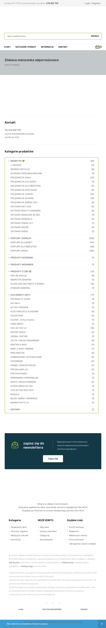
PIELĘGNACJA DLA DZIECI (23, 181)
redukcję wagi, (27, 566)
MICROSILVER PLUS (20, 169)
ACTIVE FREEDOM (19, 307)
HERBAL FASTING (19, 336)
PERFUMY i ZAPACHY (20, 238)
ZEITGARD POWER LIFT (21, 223)
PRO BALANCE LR (19, 369)
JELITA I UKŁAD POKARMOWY (24, 340)
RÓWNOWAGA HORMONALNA (24, 378)
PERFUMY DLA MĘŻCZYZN (23, 246)
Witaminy (14, 394)
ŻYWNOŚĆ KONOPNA (20, 288)
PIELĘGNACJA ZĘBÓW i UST (24, 202)
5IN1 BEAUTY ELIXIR (20, 299)
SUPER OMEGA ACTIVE (21, 386)
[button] (53, 458)
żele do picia (14, 562)
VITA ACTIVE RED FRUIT (22, 390)
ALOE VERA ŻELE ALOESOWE (24, 311)
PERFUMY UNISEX (19, 251)
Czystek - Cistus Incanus (22, 320)
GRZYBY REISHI (18, 332)
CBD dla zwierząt (18, 275)
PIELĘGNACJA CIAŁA (20, 177)
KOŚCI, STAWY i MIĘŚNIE (21, 349)
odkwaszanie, (68, 562)
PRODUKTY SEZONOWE (21, 257)
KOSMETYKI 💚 (17, 161)
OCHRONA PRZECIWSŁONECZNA (26, 173)
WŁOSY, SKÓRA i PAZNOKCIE (23, 398)
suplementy (34, 507)
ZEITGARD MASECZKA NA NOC (25, 215)
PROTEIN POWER (18, 373)
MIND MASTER (17, 353)
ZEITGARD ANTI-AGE (20, 206)
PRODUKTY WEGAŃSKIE (21, 264)
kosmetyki (51, 507)
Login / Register (93, 3)
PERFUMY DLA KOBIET (21, 242)
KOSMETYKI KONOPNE (20, 280)
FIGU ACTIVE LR (18, 328)
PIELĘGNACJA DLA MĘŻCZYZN (25, 186)
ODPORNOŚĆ (16, 361)
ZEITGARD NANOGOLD (21, 219)
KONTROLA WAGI (18, 344)
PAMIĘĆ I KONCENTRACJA (23, 365)
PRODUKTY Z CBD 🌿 (20, 271)
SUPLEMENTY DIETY (20, 295)
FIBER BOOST (17, 324)
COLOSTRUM (16, 315)
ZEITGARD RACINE (19, 227)
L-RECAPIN (15, 165)
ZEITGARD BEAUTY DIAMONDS (25, 210)
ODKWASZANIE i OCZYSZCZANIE (26, 357)
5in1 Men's (15, 303)
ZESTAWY (15, 409)
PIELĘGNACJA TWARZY (21, 194)
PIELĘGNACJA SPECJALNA (23, 190)
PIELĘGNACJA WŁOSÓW (21, 198)
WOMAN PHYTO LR (19, 402)
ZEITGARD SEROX (19, 231)
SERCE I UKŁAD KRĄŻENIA (23, 382)
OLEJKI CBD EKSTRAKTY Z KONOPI (27, 284)
